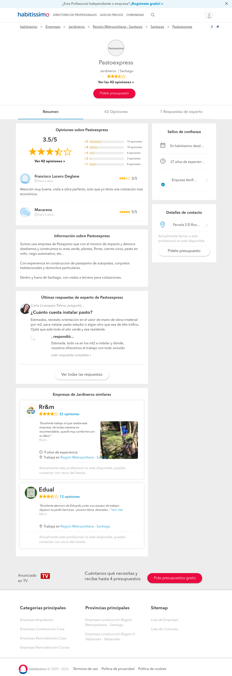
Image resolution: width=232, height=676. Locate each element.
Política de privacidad (118, 669)
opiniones (69, 414)
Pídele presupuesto (114, 93)
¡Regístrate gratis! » (147, 4)
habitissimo (28, 27)
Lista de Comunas (164, 629)
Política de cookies (152, 669)
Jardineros (76, 27)
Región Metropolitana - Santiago (117, 27)
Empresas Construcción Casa (42, 629)
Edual (46, 490)
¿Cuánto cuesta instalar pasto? (61, 312)
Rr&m (46, 407)
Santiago (157, 27)
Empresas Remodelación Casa (43, 638)
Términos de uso (85, 669)
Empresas (52, 27)
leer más (117, 509)
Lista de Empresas (164, 620)
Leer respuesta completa (70, 355)
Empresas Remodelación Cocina (44, 647)
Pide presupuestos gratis (175, 578)
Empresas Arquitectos (36, 620)
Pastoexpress (182, 27)
